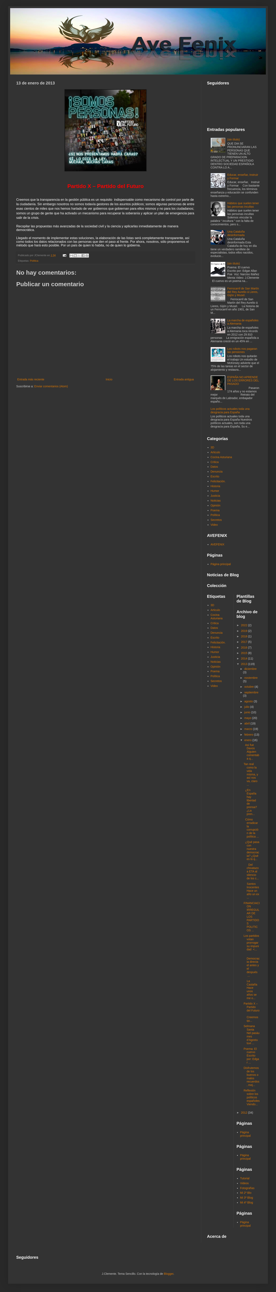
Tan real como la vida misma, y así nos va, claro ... (251, 774)
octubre (249, 686)
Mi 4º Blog (246, 1202)
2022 (244, 625)
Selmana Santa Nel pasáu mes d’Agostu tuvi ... (251, 1034)
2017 (244, 641)
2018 (244, 636)
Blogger (168, 1273)
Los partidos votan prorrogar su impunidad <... (251, 942)
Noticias (216, 500)
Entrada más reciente (30, 379)
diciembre (250, 668)
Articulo (215, 452)
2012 (244, 1112)
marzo (248, 729)
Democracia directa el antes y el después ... (252, 965)
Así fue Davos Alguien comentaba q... (251, 751)
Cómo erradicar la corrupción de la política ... (251, 828)
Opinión (215, 505)
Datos (214, 466)
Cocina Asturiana (221, 457)
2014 (244, 658)
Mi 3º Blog (246, 1197)
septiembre (251, 692)
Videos (244, 1183)
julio (247, 706)
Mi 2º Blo (245, 1192)
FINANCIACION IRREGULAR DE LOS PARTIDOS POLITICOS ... (252, 916)
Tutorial (244, 1178)
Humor (215, 490)
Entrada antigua (184, 379)
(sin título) (233, 139)
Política (34, 260)
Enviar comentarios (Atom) (51, 386)
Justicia (215, 495)
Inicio (109, 379)
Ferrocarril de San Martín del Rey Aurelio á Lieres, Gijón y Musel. (243, 292)
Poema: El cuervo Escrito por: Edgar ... (251, 1055)
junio (247, 712)
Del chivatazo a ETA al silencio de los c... (251, 871)
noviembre (251, 677)
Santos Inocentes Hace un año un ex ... (251, 890)
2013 (244, 664)
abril (247, 723)
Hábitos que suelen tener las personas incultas (243, 205)
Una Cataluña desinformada (236, 233)
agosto (249, 701)
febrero (249, 734)
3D (212, 447)
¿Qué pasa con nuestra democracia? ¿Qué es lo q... (251, 850)
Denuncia (217, 471)
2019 (244, 631)
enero (248, 740)
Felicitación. (218, 481)
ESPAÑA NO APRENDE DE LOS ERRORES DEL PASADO (243, 381)
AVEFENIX (217, 544)
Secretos (216, 519)
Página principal (221, 564)
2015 (244, 653)
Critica (215, 462)
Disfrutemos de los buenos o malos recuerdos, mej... (251, 1076)
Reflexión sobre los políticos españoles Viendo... (252, 1097)
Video (214, 524)
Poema (215, 510)
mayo (248, 718)
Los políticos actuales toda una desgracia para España (230, 410)
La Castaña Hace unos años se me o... (250, 989)
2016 (244, 647)
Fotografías (247, 1188)
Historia (215, 486)
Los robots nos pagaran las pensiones (242, 350)
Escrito (215, 476)
